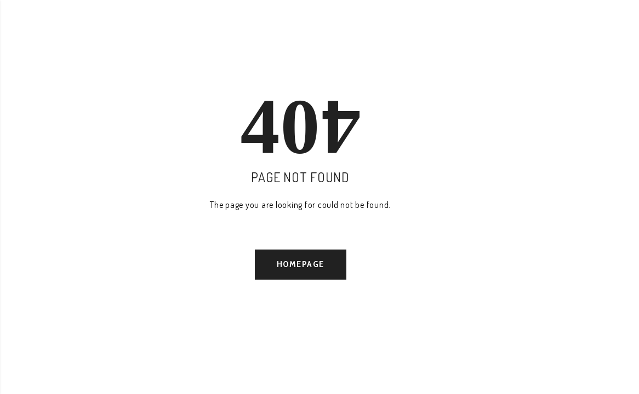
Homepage (300, 264)
